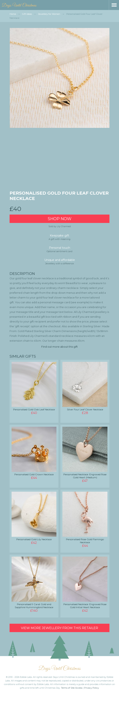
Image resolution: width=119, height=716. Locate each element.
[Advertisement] (60, 160)
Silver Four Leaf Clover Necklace (85, 409)
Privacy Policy (91, 687)
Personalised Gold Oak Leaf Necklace (34, 409)
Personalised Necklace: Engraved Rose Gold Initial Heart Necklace (84, 606)
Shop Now (59, 218)
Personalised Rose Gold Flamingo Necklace (85, 541)
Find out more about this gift (59, 346)
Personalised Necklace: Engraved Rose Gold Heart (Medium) (84, 476)
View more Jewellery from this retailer (59, 628)
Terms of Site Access (71, 687)
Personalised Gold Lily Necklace (34, 539)
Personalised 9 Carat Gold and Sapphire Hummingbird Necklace (34, 606)
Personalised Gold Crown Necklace (34, 474)
